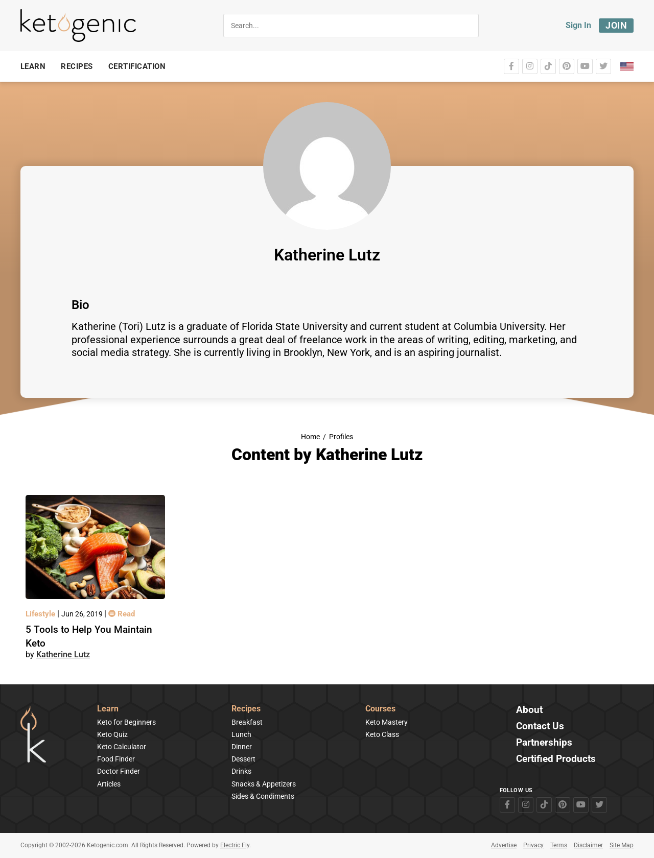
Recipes (246, 709)
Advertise (504, 845)
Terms (558, 845)
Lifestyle (41, 613)
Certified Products (556, 759)
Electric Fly (234, 845)
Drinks (241, 771)
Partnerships (544, 742)
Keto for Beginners (126, 722)
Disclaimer (588, 845)
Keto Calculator (121, 747)
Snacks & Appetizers (263, 784)
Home (310, 437)
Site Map (622, 845)
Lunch (241, 734)
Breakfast (247, 722)
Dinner (241, 747)
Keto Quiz (112, 734)
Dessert (243, 759)
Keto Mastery (386, 722)
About (529, 710)
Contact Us (540, 726)
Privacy (533, 845)
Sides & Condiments (262, 796)
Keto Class (382, 734)
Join (616, 25)
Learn (108, 709)
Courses (380, 709)
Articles (109, 784)
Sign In (578, 25)
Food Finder (116, 759)
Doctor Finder (118, 771)
